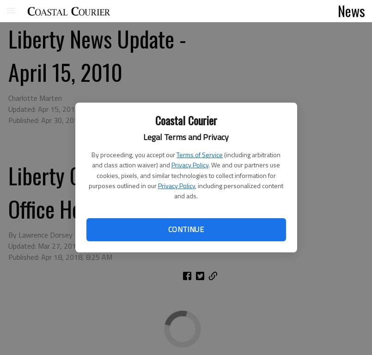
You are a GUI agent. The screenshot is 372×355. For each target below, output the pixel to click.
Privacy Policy (189, 165)
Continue (186, 229)
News (351, 10)
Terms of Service (200, 154)
